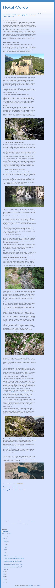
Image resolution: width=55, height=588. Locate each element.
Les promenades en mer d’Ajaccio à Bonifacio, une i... (13, 556)
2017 (4, 582)
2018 (4, 580)
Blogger (38, 585)
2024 (4, 571)
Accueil (19, 521)
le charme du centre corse (24, 357)
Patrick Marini (5, 531)
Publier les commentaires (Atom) (22, 523)
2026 (4, 538)
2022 (4, 574)
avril (5, 552)
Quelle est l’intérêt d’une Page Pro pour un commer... (13, 559)
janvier (5, 569)
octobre (5, 544)
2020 (4, 577)
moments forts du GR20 (8, 391)
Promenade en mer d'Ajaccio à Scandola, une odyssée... (14, 566)
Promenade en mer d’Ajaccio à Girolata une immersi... (13, 564)
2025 (4, 540)
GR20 (5, 447)
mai (5, 550)
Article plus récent (7, 521)
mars (5, 553)
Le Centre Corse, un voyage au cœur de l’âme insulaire (14, 558)
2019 (4, 579)
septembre (6, 546)
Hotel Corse (15, 7)
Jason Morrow (30, 585)
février (5, 555)
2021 (4, 576)
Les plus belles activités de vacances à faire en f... (13, 567)
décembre (6, 541)
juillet (5, 549)
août (5, 547)
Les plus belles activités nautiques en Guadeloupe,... (13, 561)
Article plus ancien (31, 521)
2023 (4, 573)
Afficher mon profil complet (6, 533)
